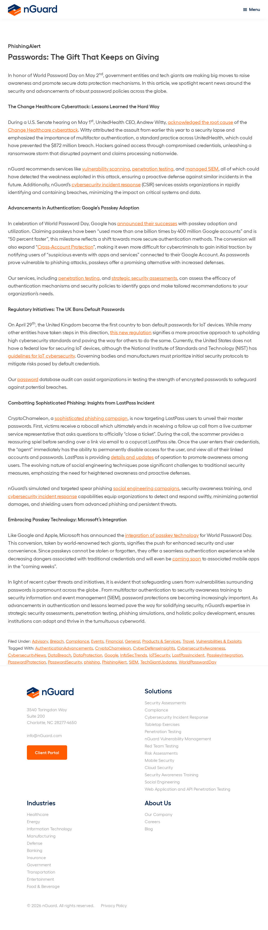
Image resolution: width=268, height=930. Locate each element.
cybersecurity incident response (106, 184)
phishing (92, 661)
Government (39, 864)
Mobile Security (159, 760)
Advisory (40, 641)
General (132, 641)
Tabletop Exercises (162, 724)
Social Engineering (162, 781)
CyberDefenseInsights (154, 647)
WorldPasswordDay (197, 661)
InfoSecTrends (133, 654)
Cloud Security (159, 767)
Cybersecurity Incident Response (176, 716)
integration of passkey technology (162, 535)
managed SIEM (201, 168)
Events (97, 641)
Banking (34, 850)
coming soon (186, 558)
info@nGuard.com (44, 735)
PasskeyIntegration (225, 654)
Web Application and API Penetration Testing (187, 788)
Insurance (36, 857)
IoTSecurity (159, 654)
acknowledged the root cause (200, 122)
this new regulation (131, 332)
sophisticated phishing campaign (91, 418)
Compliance (77, 641)
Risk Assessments (161, 752)
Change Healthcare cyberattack (43, 129)
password (27, 379)
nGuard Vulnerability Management (178, 738)
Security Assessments (165, 702)
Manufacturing (41, 835)
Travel (188, 641)
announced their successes (147, 223)
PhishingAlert (114, 661)
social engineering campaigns (146, 488)
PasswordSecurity (65, 661)
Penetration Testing (163, 731)
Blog (149, 828)
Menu (254, 9)
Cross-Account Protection (65, 246)
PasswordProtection (27, 661)
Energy (33, 821)
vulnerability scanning (106, 168)
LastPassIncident (188, 654)
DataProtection (87, 654)
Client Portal (47, 752)
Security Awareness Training (171, 774)
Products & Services (161, 641)
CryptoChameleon (113, 647)
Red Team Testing (161, 745)
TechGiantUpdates (158, 661)
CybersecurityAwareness (201, 647)
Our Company (158, 814)
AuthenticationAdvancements (64, 647)
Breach (57, 641)
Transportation (41, 871)
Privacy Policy (114, 905)
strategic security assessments (144, 278)
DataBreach (59, 654)
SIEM (133, 661)
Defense (34, 843)
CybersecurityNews (27, 654)
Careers (152, 821)
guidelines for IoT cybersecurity (41, 355)
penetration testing (152, 168)
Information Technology (49, 828)
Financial (114, 641)
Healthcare (37, 814)
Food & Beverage (43, 886)
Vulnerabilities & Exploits (219, 641)
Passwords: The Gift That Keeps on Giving (83, 56)
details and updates (132, 457)
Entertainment (40, 879)
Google (111, 654)
